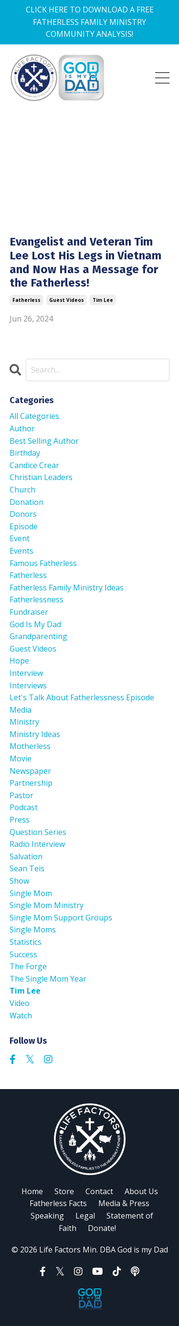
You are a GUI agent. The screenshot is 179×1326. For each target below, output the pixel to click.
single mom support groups (61, 917)
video (20, 1003)
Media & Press (123, 1203)
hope (19, 660)
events (21, 550)
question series (38, 832)
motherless (30, 746)
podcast (24, 807)
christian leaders (41, 477)
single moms (33, 929)
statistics (26, 942)
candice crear (34, 465)
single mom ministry (47, 905)
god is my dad (35, 624)
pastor (21, 795)
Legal (85, 1215)
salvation (26, 856)
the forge (28, 966)
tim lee (103, 300)
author (22, 428)
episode (24, 526)
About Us (141, 1191)
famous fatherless (43, 563)
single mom (31, 893)
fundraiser (29, 612)
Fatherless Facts (58, 1203)
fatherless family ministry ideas (67, 587)
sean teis (27, 868)
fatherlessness (36, 599)
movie (21, 758)
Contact (99, 1191)
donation (26, 502)
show (19, 881)
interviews (28, 685)
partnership (31, 783)
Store (64, 1191)
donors (23, 514)
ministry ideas (35, 734)
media (21, 710)
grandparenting (38, 636)
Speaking (47, 1215)
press (20, 819)
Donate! (102, 1228)
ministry (24, 721)
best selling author (44, 441)
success (23, 954)
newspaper (30, 771)
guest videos (66, 300)
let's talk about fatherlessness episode (82, 697)
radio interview (37, 844)
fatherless (26, 300)
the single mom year (48, 978)
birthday (25, 453)
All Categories (34, 416)
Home (32, 1191)
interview (26, 673)
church (22, 489)
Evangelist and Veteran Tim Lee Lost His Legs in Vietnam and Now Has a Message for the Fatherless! (85, 262)
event (20, 538)
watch (21, 1015)
